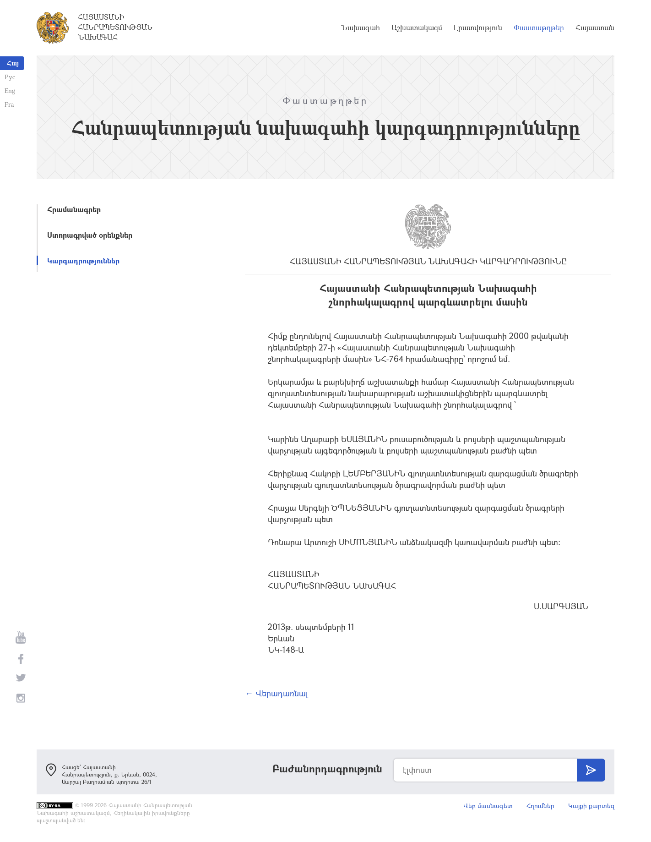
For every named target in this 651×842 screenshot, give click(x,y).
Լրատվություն (478, 27)
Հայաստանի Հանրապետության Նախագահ (115, 27)
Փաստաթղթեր (539, 27)
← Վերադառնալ (276, 693)
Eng (10, 90)
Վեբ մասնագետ (488, 805)
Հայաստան (594, 27)
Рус (10, 76)
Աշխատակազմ (416, 27)
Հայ (13, 63)
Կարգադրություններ (83, 260)
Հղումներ (540, 805)
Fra (9, 104)
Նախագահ (360, 27)
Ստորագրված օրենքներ (89, 235)
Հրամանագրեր (74, 209)
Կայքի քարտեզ (591, 805)
